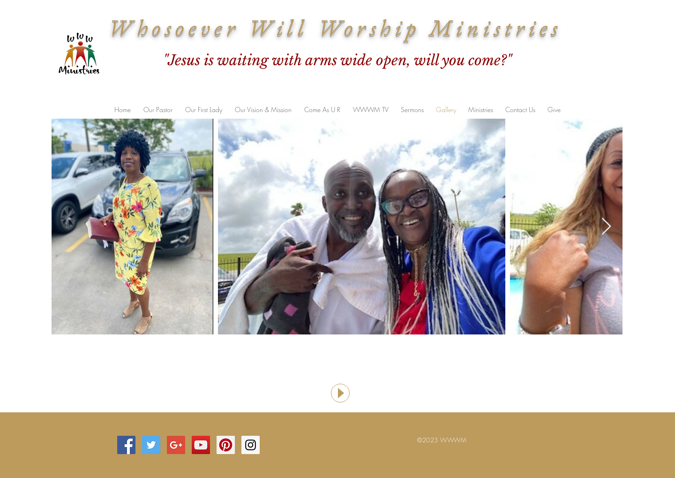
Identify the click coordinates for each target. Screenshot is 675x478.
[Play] (340, 393)
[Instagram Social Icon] (250, 445)
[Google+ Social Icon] (176, 445)
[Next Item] (606, 227)
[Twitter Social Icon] (151, 445)
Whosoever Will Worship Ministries (335, 27)
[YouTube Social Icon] (201, 445)
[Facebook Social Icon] (126, 445)
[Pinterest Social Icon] (226, 445)
